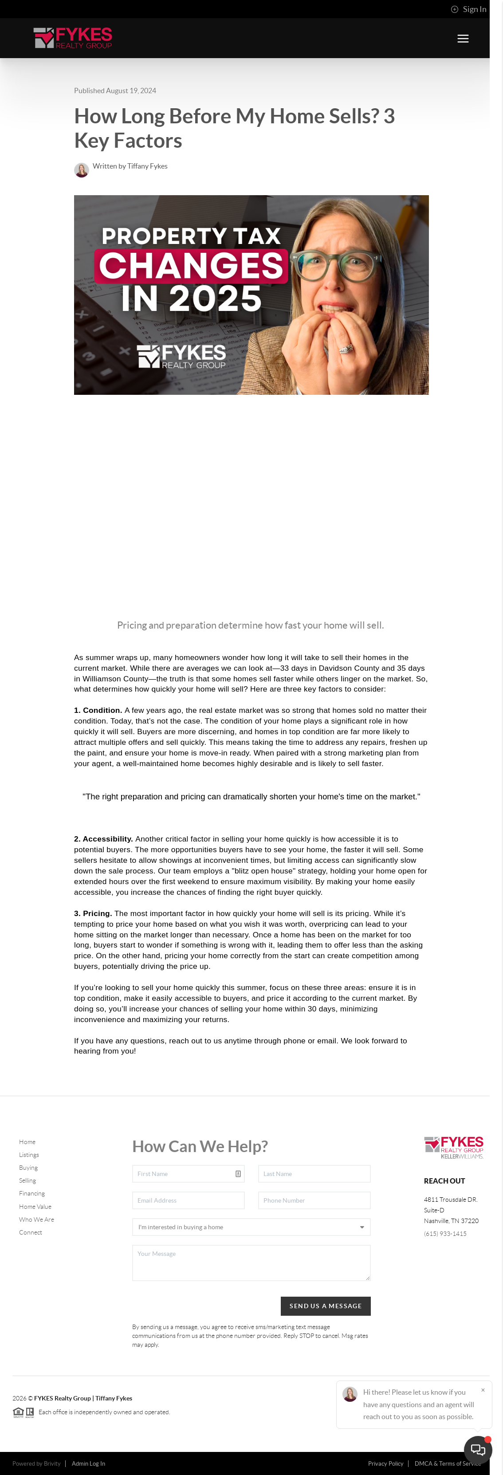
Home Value (35, 1206)
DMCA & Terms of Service (448, 1463)
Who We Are (36, 1219)
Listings (29, 1154)
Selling (27, 1180)
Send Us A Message (326, 1306)
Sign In (469, 9)
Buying (28, 1167)
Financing (32, 1193)
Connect (30, 1232)
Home (27, 1141)
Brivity (52, 1463)
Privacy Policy (386, 1463)
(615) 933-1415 (445, 1233)
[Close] (483, 1389)
